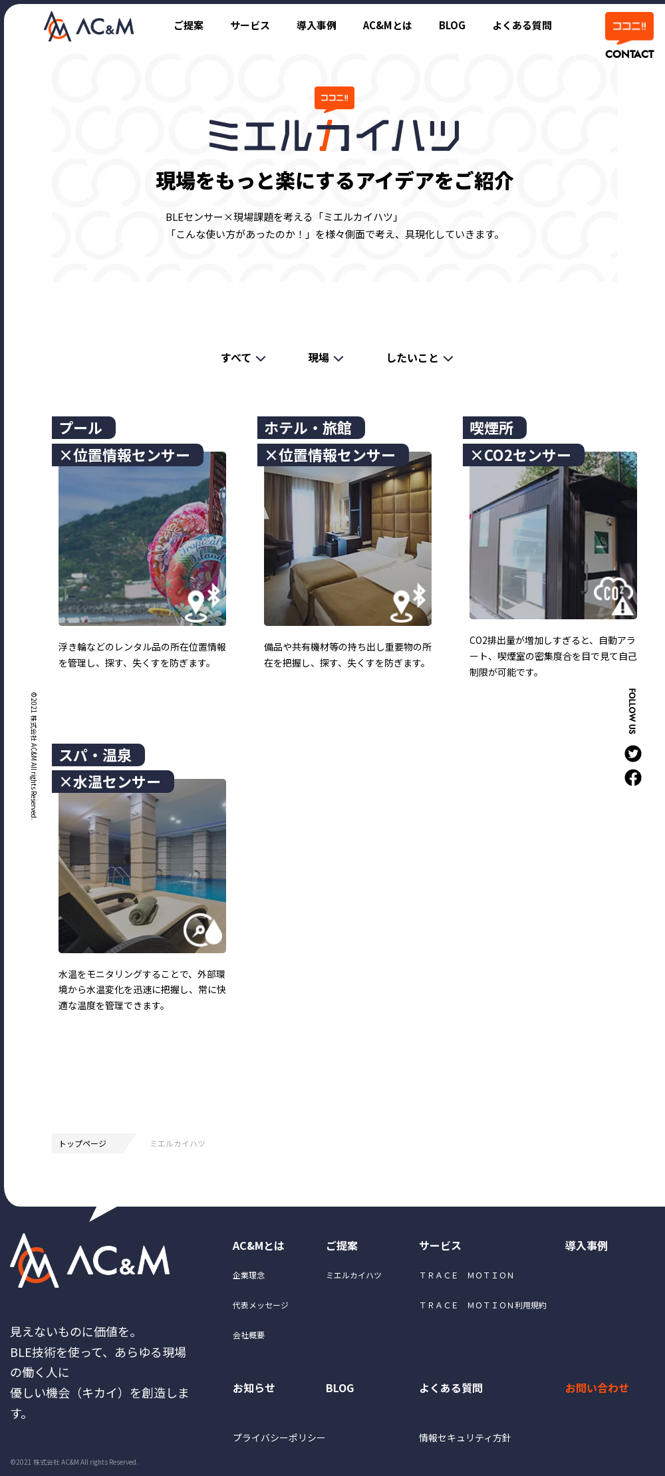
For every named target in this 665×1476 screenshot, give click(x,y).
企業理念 (249, 1274)
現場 (318, 357)
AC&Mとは (387, 25)
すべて (236, 357)
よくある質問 (522, 25)
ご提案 (188, 25)
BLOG (452, 25)
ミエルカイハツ (354, 1274)
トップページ (82, 1143)
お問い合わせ (597, 1388)
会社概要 (249, 1334)
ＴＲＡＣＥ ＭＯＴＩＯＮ (467, 1274)
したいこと (412, 357)
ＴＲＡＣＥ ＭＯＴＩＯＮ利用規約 (483, 1304)
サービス (250, 25)
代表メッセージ (261, 1304)
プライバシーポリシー (279, 1437)
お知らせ (254, 1388)
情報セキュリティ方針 (465, 1437)
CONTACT (628, 54)
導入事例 (316, 25)
